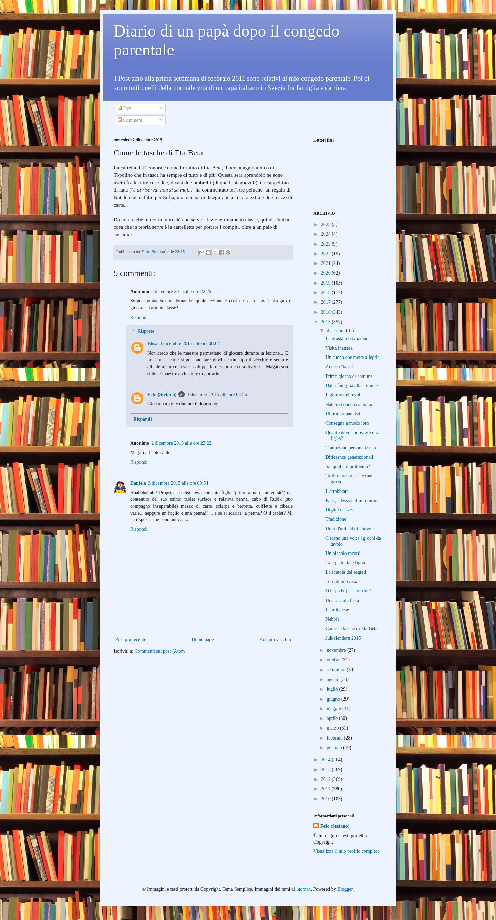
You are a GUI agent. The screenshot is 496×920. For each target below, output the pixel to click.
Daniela (138, 483)
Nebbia (332, 619)
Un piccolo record (343, 553)
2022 (326, 253)
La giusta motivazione (347, 338)
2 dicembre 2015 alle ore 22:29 (181, 291)
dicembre (336, 330)
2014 (326, 759)
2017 (326, 302)
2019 (326, 283)
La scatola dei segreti (346, 572)
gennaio (335, 747)
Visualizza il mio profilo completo (346, 851)
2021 (326, 263)
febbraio (335, 738)
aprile (333, 718)
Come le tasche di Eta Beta (352, 628)
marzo (333, 728)
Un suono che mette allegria (353, 357)
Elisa (152, 343)
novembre (337, 650)
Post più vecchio (275, 639)
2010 (326, 799)
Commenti (131, 120)
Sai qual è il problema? (348, 466)
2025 (326, 224)
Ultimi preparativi (343, 413)
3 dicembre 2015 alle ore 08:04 (190, 343)
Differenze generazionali (349, 457)
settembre (337, 669)
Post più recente (130, 639)
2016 (326, 312)
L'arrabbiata (337, 491)
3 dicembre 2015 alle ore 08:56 (217, 394)
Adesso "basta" (340, 366)
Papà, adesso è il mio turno (352, 500)
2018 (326, 292)
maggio (334, 708)
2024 (326, 234)
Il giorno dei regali (344, 394)
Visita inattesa (339, 348)
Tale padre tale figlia (345, 562)
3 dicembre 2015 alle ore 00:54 (178, 483)
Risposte (145, 331)
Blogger (344, 889)
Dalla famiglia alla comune (352, 385)
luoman (303, 889)
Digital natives (340, 510)
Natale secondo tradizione (350, 404)
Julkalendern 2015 (343, 638)
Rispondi (139, 317)
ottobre (334, 659)
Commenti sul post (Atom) (161, 651)
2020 (326, 273)
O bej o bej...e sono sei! (348, 590)
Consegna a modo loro (347, 423)
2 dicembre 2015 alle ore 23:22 (181, 443)
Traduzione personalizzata (351, 448)
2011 (326, 789)
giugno (334, 699)
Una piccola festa (342, 600)
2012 (326, 779)
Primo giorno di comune (349, 376)
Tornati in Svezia (342, 581)
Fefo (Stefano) (161, 394)
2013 (326, 769)
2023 (326, 244)
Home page (203, 639)
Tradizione (336, 519)
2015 (326, 321)
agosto (333, 679)
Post (125, 108)
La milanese (337, 609)
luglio (333, 689)
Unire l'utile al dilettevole (350, 528)
